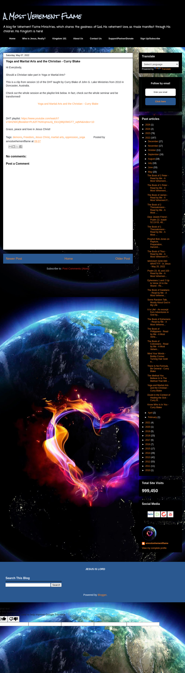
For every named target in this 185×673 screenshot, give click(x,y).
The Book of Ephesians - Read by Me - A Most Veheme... (158, 322)
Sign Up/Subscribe (150, 38)
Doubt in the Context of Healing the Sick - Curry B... (158, 398)
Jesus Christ (42, 137)
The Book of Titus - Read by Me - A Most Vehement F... (158, 254)
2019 (147, 431)
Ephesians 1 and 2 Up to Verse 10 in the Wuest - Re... (158, 283)
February (152, 417)
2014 (147, 453)
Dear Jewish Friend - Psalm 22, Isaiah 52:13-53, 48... (157, 220)
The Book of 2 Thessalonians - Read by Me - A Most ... (156, 208)
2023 (147, 133)
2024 (147, 129)
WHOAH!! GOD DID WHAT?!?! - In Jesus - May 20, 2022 (159, 264)
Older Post (122, 258)
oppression (71, 137)
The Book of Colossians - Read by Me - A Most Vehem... (157, 345)
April (150, 412)
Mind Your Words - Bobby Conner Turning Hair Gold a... (157, 357)
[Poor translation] (13, 619)
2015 (147, 448)
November (153, 146)
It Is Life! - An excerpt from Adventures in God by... (158, 312)
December (153, 141)
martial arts (57, 137)
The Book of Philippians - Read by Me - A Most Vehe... (157, 333)
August (151, 159)
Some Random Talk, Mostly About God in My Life (158, 302)
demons (17, 137)
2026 (147, 124)
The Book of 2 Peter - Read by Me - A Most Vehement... (158, 178)
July (150, 163)
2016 (147, 444)
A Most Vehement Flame (42, 16)
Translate (162, 69)
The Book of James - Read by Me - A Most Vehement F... (158, 198)
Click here (160, 101)
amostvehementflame (157, 543)
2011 (147, 466)
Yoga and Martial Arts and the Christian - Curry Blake (68, 103)
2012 (147, 461)
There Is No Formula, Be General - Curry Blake (158, 369)
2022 (147, 137)
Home (12, 38)
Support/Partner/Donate (120, 38)
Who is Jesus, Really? (34, 38)
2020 (147, 427)
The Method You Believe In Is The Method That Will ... (158, 378)
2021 (147, 422)
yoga (82, 137)
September (153, 154)
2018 (147, 435)
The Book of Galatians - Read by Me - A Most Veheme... (158, 293)
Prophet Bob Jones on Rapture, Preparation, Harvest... (158, 243)
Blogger (102, 594)
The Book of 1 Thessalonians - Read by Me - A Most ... (156, 231)
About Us (78, 38)
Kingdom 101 (59, 38)
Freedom (28, 137)
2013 (147, 457)
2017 (147, 440)
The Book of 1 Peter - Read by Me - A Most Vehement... (158, 188)
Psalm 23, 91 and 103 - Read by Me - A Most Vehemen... (158, 273)
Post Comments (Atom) (76, 268)
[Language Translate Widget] (160, 64)
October (152, 150)
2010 (147, 470)
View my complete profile (154, 548)
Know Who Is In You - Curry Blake (158, 406)
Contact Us (96, 38)
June (150, 167)
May (150, 172)
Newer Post (14, 258)
